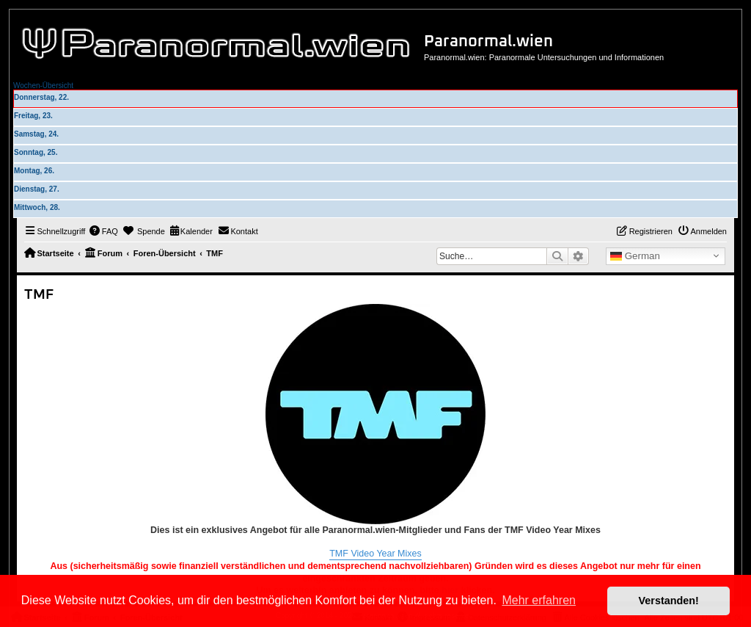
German (635, 256)
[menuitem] (103, 231)
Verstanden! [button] (669, 600)
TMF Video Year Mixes (375, 553)
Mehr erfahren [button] (539, 600)
